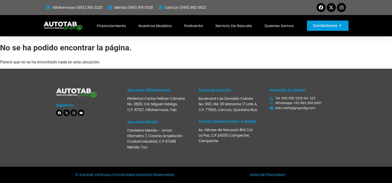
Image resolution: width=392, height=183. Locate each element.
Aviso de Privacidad (267, 174)
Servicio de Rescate (233, 25)
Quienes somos (279, 25)
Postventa (193, 25)
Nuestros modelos (155, 25)
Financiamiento (111, 25)
